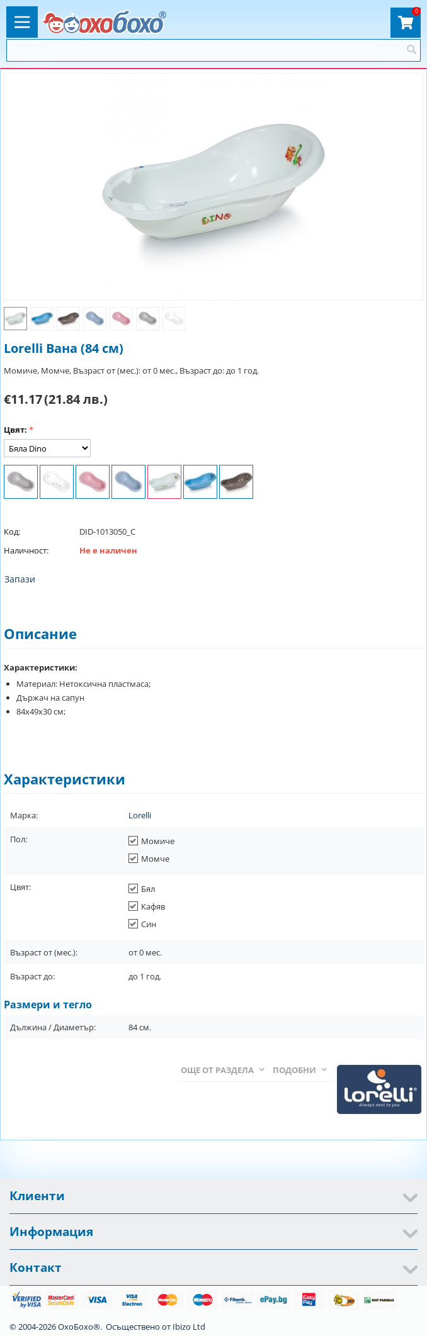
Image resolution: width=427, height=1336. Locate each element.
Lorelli (139, 815)
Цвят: (15, 429)
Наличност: (26, 550)
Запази (19, 579)
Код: (12, 531)
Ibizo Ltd (189, 1326)
